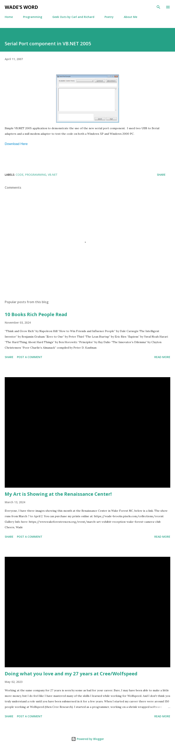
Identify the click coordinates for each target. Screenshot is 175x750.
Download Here (16, 144)
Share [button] (161, 174)
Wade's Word (21, 7)
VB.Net (52, 174)
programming (35, 174)
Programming (32, 17)
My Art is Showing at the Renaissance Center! (58, 494)
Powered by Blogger (87, 739)
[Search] (158, 7)
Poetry (109, 17)
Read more (162, 357)
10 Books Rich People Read (36, 314)
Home (9, 17)
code (19, 174)
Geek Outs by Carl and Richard (73, 17)
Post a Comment (29, 357)
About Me (130, 17)
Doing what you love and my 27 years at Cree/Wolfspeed (71, 673)
